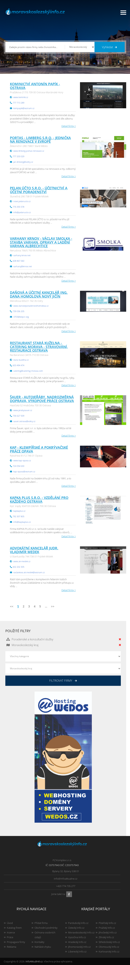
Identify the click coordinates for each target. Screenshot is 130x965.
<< (11, 606)
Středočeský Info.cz (109, 942)
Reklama (11, 946)
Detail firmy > (68, 126)
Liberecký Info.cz (77, 951)
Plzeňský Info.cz (107, 923)
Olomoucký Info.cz (109, 946)
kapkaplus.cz (19, 510)
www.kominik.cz (20, 97)
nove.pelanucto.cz (22, 201)
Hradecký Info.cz (77, 942)
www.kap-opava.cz (22, 460)
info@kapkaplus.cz (22, 521)
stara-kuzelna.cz (21, 359)
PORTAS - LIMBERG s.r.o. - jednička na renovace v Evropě (40, 139)
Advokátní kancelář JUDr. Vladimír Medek (34, 550)
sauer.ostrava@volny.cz (24, 421)
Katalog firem (14, 927)
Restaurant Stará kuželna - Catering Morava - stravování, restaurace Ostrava (39, 347)
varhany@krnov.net (22, 266)
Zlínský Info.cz (106, 937)
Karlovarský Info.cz (109, 951)
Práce (10, 937)
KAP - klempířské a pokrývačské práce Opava (39, 449)
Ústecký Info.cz (76, 927)
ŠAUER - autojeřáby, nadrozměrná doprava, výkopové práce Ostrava (42, 399)
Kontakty (39, 942)
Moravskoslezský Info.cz (81, 932)
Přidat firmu (41, 923)
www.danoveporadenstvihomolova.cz (30, 305)
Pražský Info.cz (107, 927)
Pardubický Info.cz (78, 923)
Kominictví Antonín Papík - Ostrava (35, 86)
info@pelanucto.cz (22, 212)
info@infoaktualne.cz (65, 878)
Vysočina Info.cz (77, 937)
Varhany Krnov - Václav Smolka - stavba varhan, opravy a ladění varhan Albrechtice (41, 242)
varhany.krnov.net (22, 255)
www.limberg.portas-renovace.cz (28, 150)
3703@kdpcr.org (21, 316)
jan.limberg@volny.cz (23, 161)
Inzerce (11, 932)
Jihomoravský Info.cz (79, 946)
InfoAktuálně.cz (34, 961)
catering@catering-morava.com (28, 370)
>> (52, 606)
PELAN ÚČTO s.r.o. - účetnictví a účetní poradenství (38, 190)
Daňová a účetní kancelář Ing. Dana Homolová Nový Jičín (39, 294)
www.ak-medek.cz (21, 561)
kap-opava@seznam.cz (24, 471)
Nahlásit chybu (43, 946)
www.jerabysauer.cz (22, 410)
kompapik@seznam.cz (23, 108)
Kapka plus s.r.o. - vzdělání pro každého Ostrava (39, 499)
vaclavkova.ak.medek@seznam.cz (29, 572)
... (46, 606)
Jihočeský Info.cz (108, 932)
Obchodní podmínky (46, 927)
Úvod (10, 923)
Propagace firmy (16, 942)
